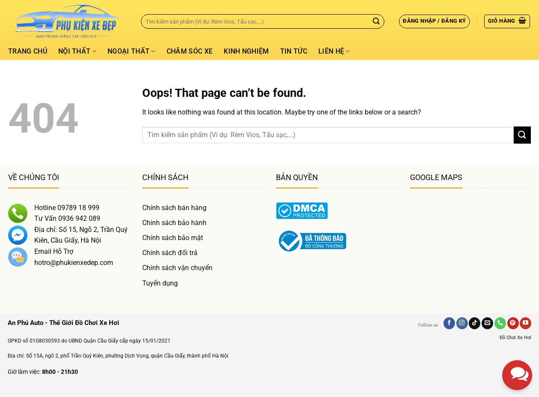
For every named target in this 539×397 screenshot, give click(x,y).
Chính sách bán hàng (174, 208)
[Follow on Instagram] (462, 323)
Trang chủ (27, 51)
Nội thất (77, 51)
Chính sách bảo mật (172, 238)
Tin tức (293, 51)
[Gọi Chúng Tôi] (500, 323)
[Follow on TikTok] (474, 323)
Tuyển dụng (160, 283)
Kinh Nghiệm (246, 51)
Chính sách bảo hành (174, 223)
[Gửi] (376, 21)
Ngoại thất (132, 51)
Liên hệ (334, 51)
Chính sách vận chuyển (177, 268)
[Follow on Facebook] (449, 323)
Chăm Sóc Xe (190, 51)
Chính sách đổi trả (170, 253)
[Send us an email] (487, 323)
